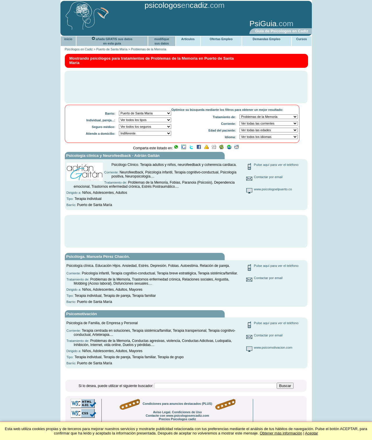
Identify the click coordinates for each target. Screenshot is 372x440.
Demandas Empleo (266, 39)
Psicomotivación (81, 314)
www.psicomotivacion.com (273, 347)
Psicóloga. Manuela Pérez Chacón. (98, 256)
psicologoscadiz (176, 5)
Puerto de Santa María (111, 49)
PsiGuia (262, 23)
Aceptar (311, 433)
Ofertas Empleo (221, 39)
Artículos (188, 39)
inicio (68, 39)
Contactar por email (268, 177)
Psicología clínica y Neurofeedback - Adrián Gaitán (113, 155)
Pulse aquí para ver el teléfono (276, 164)
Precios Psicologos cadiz (177, 419)
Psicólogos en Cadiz (79, 49)
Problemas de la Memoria (148, 49)
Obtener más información (281, 433)
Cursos (301, 39)
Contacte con (177, 415)
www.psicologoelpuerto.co (273, 189)
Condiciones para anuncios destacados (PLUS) (177, 403)
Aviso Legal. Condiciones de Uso (177, 412)
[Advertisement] (153, 24)
